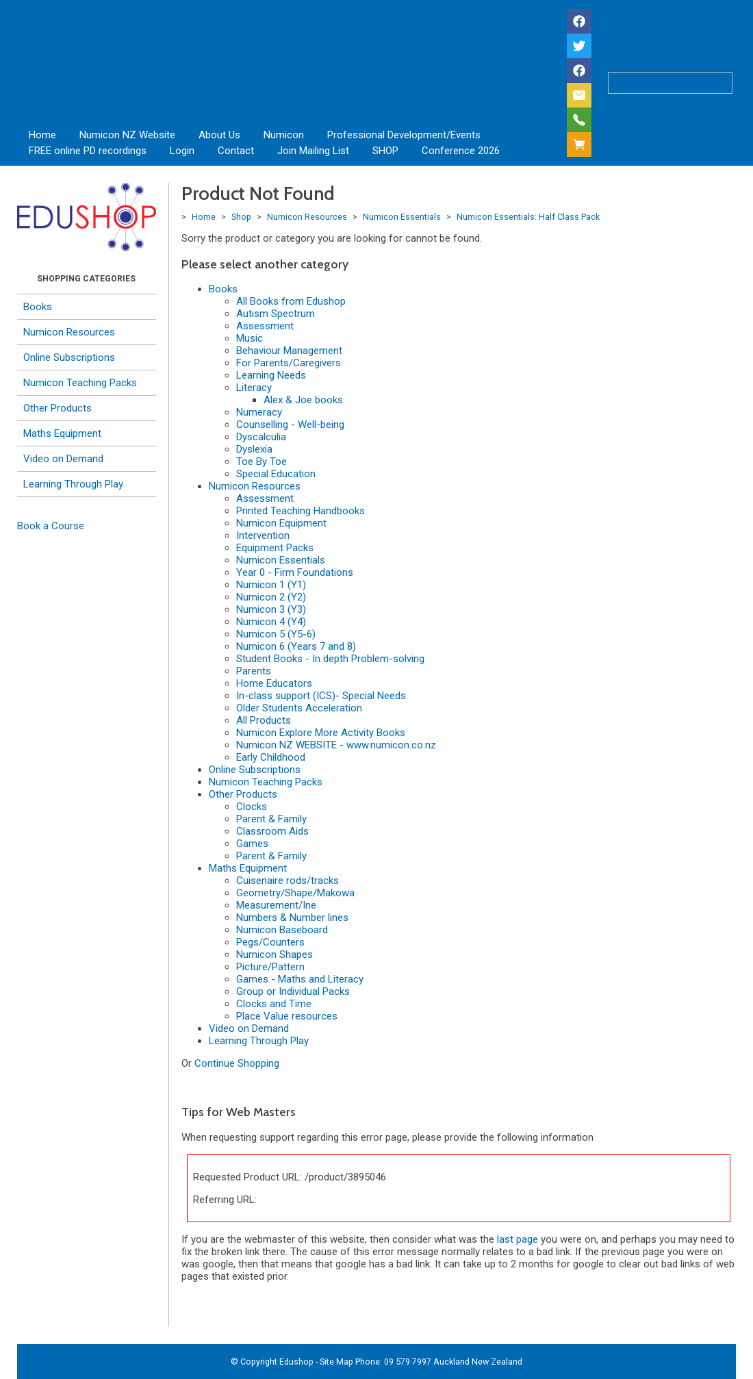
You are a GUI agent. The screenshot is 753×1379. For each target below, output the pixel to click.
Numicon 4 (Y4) (271, 622)
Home (42, 135)
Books (37, 307)
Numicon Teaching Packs (80, 383)
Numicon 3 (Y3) (271, 609)
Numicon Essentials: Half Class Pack (528, 217)
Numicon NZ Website (127, 135)
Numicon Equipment (281, 523)
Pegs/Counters (270, 942)
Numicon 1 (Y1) (271, 585)
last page (517, 1239)
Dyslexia (254, 449)
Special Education (276, 474)
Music (249, 338)
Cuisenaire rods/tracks (287, 880)
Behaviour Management (289, 350)
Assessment (265, 326)
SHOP (385, 150)
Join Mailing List (313, 150)
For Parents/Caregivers (288, 363)
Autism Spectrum (275, 313)
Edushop (296, 1361)
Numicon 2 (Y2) (271, 597)
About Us (219, 135)
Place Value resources (286, 1016)
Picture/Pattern (270, 967)
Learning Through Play (73, 484)
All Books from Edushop (291, 301)
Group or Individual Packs (293, 991)
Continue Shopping (236, 1063)
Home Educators (274, 683)
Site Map (336, 1361)
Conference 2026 (461, 150)
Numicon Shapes (274, 954)
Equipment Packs (275, 548)
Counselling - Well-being (290, 424)
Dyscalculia (261, 437)
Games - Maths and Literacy (299, 979)
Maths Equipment (62, 433)
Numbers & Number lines (292, 917)
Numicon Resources (69, 332)
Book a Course (50, 526)
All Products (263, 720)
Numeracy (259, 412)
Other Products (57, 408)
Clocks (251, 806)
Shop (241, 217)
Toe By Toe (261, 461)
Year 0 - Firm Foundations (294, 572)
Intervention (263, 535)
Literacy (254, 387)
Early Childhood (270, 757)
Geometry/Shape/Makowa (295, 893)
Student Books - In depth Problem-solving (330, 659)
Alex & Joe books (303, 400)
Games (252, 843)
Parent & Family (271, 819)
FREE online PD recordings (87, 150)
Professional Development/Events (404, 135)
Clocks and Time (273, 1004)
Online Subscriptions (69, 357)
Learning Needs (271, 375)
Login (182, 150)
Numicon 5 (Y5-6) (276, 634)
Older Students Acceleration (299, 708)
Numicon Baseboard (282, 930)
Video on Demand (63, 459)
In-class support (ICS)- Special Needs (321, 696)
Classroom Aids (272, 831)
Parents (253, 671)
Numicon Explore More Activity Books (320, 732)
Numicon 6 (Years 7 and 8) (296, 646)
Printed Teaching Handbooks (300, 511)
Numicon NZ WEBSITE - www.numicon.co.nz (336, 745)
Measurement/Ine (276, 905)
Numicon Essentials (402, 217)
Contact (236, 150)
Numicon (284, 135)
